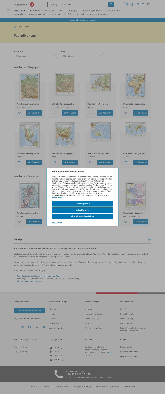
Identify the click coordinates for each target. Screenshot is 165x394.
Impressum (57, 222)
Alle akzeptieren (82, 203)
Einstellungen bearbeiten (82, 216)
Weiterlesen (57, 197)
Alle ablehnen (82, 210)
